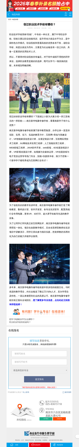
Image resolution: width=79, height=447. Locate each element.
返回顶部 (68, 392)
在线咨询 (59, 418)
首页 (66, 15)
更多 (70, 15)
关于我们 (46, 418)
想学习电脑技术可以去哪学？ (22, 319)
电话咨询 (58, 444)
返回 (9, 14)
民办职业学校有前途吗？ (20, 322)
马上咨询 (26, 392)
